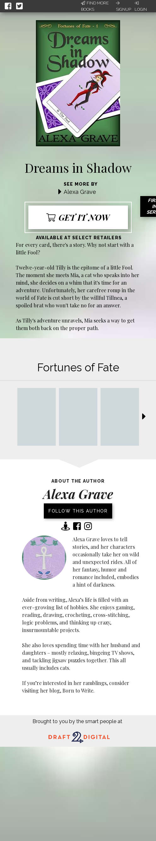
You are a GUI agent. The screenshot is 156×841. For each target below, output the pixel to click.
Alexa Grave (80, 191)
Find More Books (95, 6)
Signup (123, 6)
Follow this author (78, 510)
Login (141, 6)
